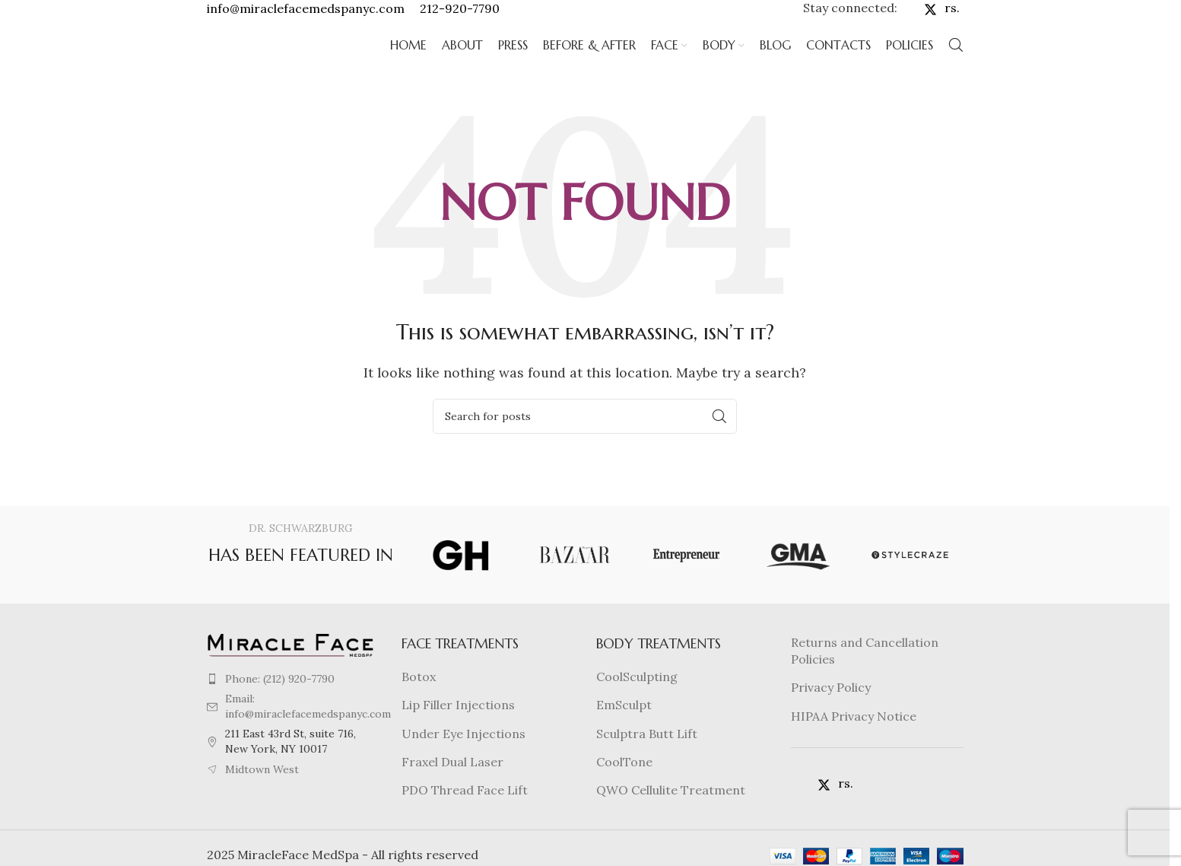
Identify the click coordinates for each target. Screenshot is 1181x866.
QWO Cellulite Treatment (670, 815)
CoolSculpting (637, 702)
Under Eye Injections (463, 758)
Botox (419, 702)
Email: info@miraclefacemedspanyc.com (308, 732)
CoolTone (624, 787)
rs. (952, 14)
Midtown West (262, 794)
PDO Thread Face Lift (465, 815)
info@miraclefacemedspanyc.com (306, 14)
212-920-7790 (460, 14)
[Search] (956, 64)
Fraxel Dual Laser (452, 787)
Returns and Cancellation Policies (864, 676)
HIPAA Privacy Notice (853, 742)
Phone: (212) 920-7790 (280, 704)
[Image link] (290, 669)
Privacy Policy (831, 713)
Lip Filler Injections (458, 730)
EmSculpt (624, 730)
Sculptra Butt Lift (646, 758)
